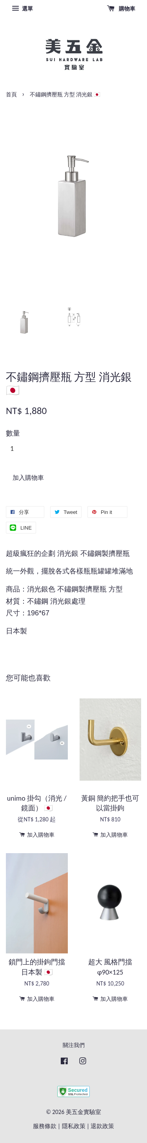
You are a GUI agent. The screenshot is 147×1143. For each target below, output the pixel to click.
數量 (13, 433)
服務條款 (44, 1126)
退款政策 (102, 1126)
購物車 (121, 8)
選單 (22, 8)
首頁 (11, 94)
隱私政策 (73, 1126)
